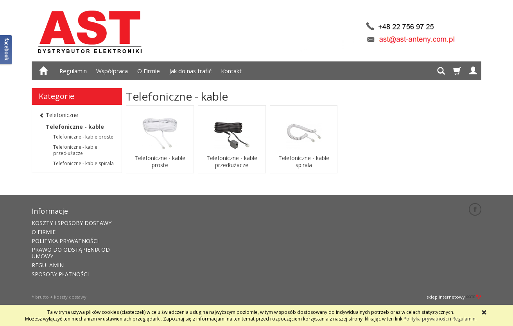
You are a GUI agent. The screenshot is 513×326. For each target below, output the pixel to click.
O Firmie (148, 71)
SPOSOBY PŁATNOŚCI (60, 274)
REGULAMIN (48, 265)
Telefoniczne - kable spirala (303, 162)
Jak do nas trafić (190, 71)
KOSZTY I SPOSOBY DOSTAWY (71, 223)
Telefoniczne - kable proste (160, 162)
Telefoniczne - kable (75, 126)
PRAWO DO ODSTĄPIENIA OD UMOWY (71, 253)
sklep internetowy (454, 297)
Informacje (50, 211)
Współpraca (112, 71)
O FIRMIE (44, 232)
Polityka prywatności (426, 318)
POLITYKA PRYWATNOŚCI (65, 241)
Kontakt (231, 71)
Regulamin (73, 71)
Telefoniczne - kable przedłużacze (231, 162)
